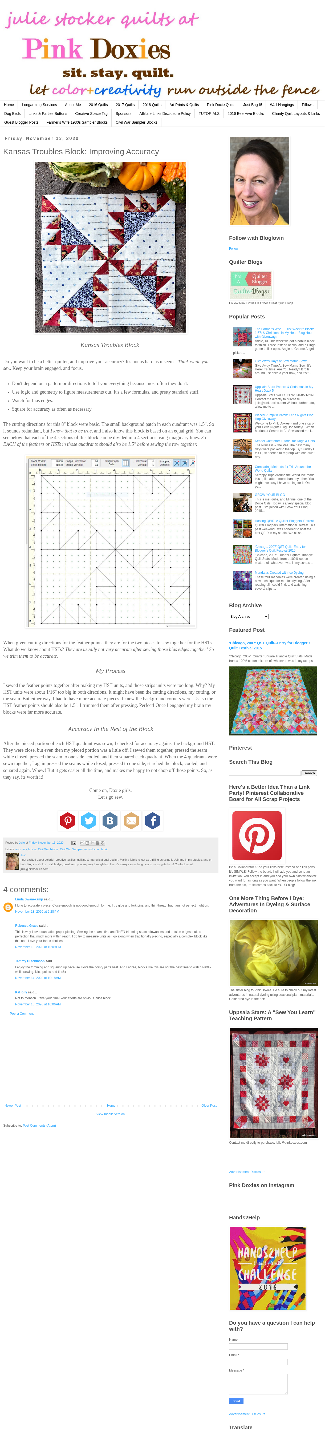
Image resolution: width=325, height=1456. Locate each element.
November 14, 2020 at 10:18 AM (38, 978)
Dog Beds (12, 113)
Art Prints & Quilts (184, 105)
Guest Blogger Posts (21, 122)
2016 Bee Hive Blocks (246, 113)
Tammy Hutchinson (29, 961)
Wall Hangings (282, 105)
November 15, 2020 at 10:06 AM (38, 1004)
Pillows (308, 105)
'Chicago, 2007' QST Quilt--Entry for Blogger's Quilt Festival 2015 (280, 548)
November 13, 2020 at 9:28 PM (37, 911)
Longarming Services (39, 105)
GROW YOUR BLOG (270, 495)
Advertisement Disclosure (247, 1172)
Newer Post (13, 1105)
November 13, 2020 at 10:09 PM (38, 947)
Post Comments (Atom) (39, 1125)
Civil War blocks (48, 849)
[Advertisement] (110, 1059)
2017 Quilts (125, 105)
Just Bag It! (252, 105)
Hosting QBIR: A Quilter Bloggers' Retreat (284, 521)
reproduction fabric (96, 849)
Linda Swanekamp (29, 899)
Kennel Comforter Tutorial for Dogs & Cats (285, 441)
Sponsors (123, 113)
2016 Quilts (98, 105)
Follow (233, 248)
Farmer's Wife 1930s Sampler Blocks (77, 122)
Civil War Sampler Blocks (136, 122)
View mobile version (110, 1114)
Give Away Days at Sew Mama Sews (281, 361)
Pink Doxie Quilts (221, 105)
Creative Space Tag (91, 113)
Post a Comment (22, 1014)
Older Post (209, 1105)
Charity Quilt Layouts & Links (296, 113)
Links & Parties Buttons (48, 113)
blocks (32, 849)
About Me (73, 105)
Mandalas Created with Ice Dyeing (279, 573)
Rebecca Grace (26, 926)
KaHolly (21, 992)
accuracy (21, 849)
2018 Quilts (152, 105)
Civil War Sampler (71, 849)
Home (9, 105)
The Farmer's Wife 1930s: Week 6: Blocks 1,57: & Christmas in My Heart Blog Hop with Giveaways (284, 333)
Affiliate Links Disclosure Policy (165, 113)
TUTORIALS (209, 113)
